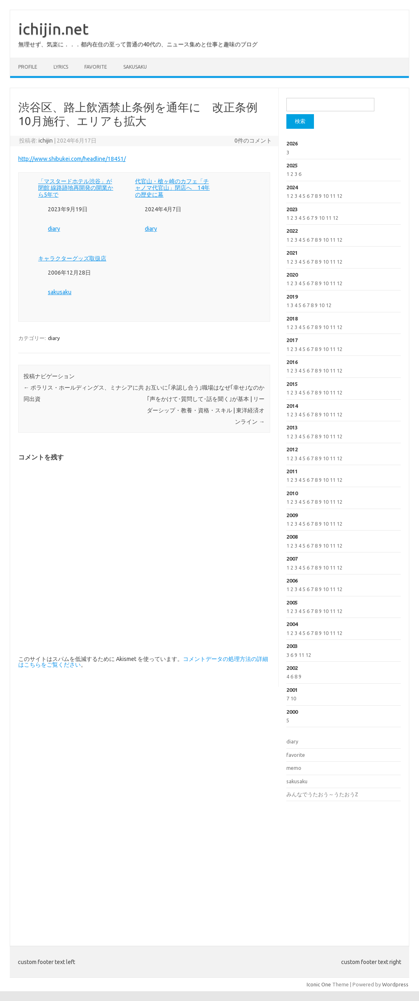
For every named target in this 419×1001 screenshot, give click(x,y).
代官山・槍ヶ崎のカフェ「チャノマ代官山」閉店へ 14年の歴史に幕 (172, 188)
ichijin (46, 140)
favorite (95, 66)
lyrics (61, 66)
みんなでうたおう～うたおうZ (322, 794)
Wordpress (395, 984)
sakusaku (135, 66)
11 (332, 196)
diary (54, 228)
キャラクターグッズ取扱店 (72, 258)
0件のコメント (253, 140)
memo (293, 768)
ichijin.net (53, 28)
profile (27, 66)
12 (339, 196)
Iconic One (319, 984)
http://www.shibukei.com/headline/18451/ (72, 159)
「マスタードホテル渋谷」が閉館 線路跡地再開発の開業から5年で (75, 188)
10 (326, 196)
